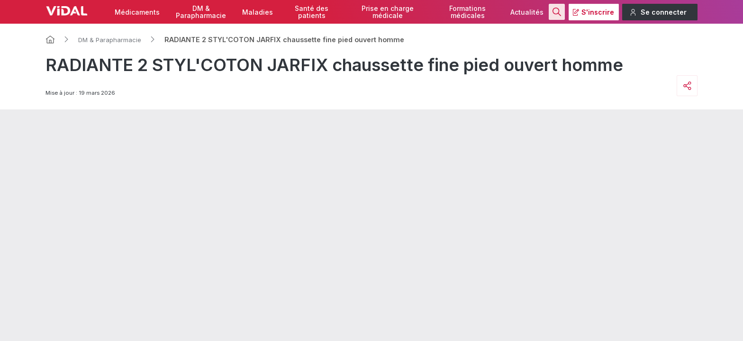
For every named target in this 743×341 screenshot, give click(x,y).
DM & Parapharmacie (109, 40)
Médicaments (137, 12)
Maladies (257, 12)
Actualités (527, 12)
